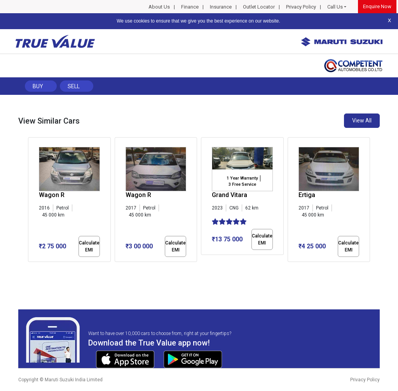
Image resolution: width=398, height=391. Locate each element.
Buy (38, 86)
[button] (30, 268)
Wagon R (52, 195)
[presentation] (32, 201)
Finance (190, 7)
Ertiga (306, 195)
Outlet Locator (259, 7)
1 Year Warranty (242, 178)
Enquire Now (377, 6)
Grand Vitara (229, 195)
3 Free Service (242, 184)
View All (362, 120)
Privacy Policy (301, 7)
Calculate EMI (89, 246)
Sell (74, 86)
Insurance (221, 7)
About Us (159, 7)
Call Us (335, 7)
